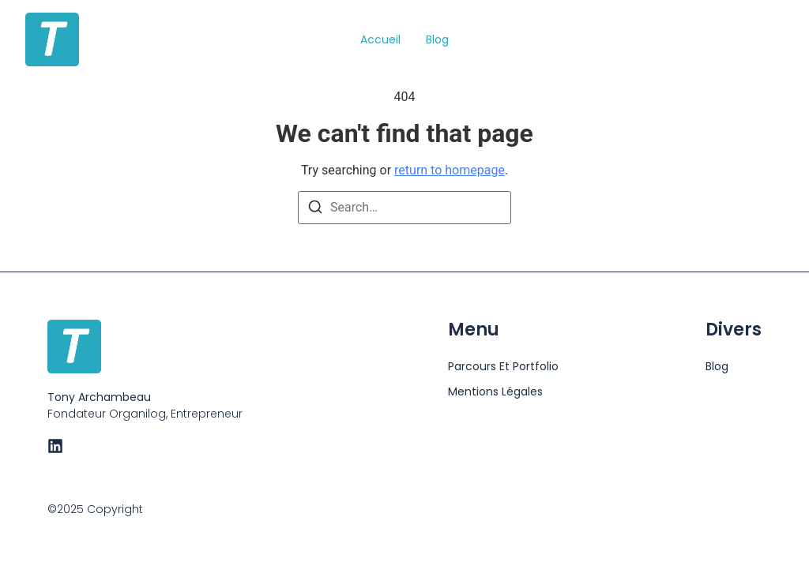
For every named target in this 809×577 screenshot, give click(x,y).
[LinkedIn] (55, 446)
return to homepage (449, 170)
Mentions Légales (495, 391)
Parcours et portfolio (503, 366)
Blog (437, 39)
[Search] (315, 210)
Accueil (380, 39)
